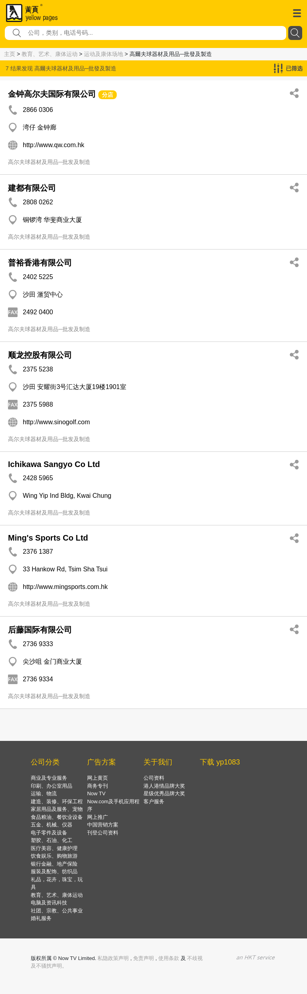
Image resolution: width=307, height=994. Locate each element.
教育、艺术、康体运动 (50, 54)
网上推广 (97, 817)
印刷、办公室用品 (51, 786)
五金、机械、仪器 (51, 825)
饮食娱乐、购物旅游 (54, 856)
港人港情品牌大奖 (164, 786)
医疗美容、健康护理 (54, 848)
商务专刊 (97, 786)
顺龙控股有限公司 (40, 355)
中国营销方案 (102, 825)
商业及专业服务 (49, 778)
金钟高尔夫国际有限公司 (52, 94)
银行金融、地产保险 (54, 864)
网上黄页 (97, 778)
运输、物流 (44, 793)
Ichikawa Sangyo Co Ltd (54, 464)
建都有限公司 (32, 188)
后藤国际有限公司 (40, 629)
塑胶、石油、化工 (51, 840)
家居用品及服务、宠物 (57, 809)
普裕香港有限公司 (40, 262)
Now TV (96, 793)
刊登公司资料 (102, 833)
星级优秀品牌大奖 (164, 793)
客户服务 (154, 801)
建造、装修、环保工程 (57, 801)
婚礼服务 (41, 918)
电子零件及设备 (49, 833)
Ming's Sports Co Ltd (48, 537)
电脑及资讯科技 (49, 903)
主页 (9, 54)
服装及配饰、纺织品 (54, 871)
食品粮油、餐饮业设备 (57, 817)
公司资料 (154, 778)
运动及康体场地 (103, 54)
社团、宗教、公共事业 (57, 911)
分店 (107, 95)
